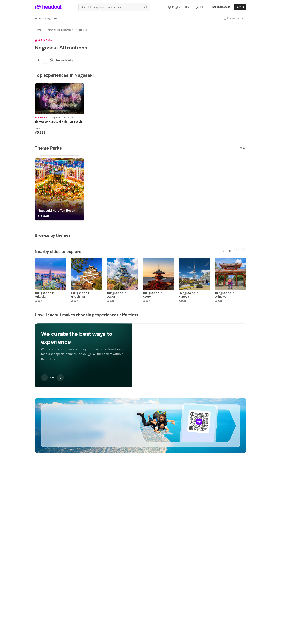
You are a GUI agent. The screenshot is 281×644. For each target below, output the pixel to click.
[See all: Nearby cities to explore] (227, 251)
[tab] (39, 60)
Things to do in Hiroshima (81, 294)
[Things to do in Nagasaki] (59, 29)
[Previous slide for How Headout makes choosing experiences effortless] (44, 377)
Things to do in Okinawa (224, 294)
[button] (46, 18)
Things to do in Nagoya (188, 294)
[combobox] (114, 7)
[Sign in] (240, 7)
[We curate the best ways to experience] (189, 351)
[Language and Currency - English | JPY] (178, 7)
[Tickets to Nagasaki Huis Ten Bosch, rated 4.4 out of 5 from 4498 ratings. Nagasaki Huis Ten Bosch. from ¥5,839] (59, 121)
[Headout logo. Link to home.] (48, 7)
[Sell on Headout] (221, 7)
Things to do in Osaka (116, 294)
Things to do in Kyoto (152, 294)
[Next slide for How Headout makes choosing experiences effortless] (60, 377)
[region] (140, 350)
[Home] (38, 29)
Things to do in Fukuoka (44, 294)
